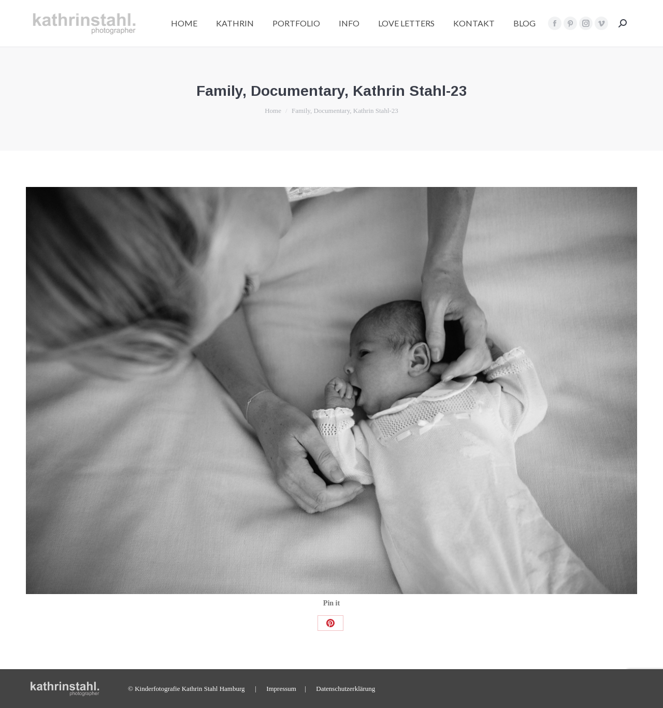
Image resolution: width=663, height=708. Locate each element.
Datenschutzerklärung (345, 688)
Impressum (281, 688)
